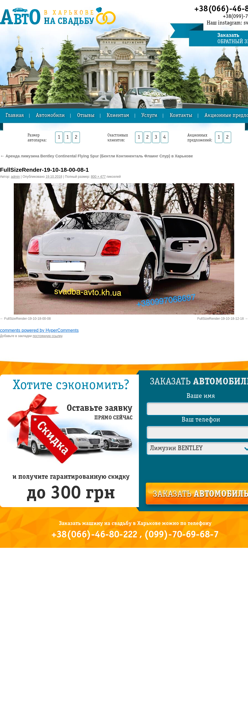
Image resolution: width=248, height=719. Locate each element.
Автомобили (50, 116)
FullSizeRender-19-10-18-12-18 (220, 319)
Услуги (149, 116)
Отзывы (86, 116)
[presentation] (201, 468)
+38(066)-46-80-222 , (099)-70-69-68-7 (135, 535)
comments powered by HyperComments (39, 330)
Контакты (181, 116)
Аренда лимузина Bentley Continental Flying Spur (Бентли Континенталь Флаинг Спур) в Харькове (96, 156)
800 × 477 (98, 177)
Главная (15, 116)
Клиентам (118, 116)
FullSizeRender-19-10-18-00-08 (27, 319)
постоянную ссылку (47, 336)
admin (15, 177)
